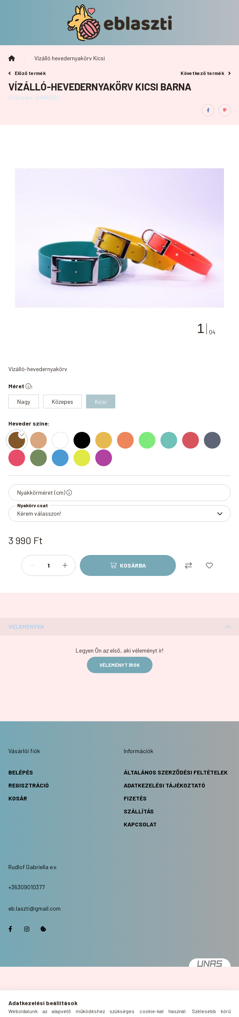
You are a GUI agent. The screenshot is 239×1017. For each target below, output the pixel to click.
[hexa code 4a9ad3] (62, 457)
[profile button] (130, 1006)
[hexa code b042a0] (105, 457)
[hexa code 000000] (84, 440)
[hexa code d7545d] (192, 440)
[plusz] (64, 565)
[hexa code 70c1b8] (170, 440)
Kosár (17, 798)
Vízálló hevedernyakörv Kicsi (69, 58)
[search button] (109, 1006)
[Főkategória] (11, 58)
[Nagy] (23, 401)
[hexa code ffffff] (62, 440)
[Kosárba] (128, 565)
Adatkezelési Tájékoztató (164, 785)
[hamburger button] (88, 1006)
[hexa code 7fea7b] (149, 440)
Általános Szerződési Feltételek (176, 772)
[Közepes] (62, 401)
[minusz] (32, 565)
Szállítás (139, 811)
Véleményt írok (119, 665)
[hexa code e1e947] (84, 457)
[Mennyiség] (48, 565)
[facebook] (208, 110)
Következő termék (206, 73)
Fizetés (135, 798)
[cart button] (150, 1006)
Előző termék (27, 73)
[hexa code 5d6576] (214, 440)
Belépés (20, 772)
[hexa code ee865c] (127, 440)
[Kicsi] (100, 401)
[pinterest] (225, 110)
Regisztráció (28, 785)
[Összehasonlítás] (188, 565)
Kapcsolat (140, 824)
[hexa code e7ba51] (105, 440)
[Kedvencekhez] (209, 565)
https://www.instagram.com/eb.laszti (26, 929)
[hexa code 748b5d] (40, 457)
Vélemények (26, 626)
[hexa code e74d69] (18, 457)
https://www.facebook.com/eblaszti (10, 929)
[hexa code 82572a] (18, 440)
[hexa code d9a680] (40, 440)
